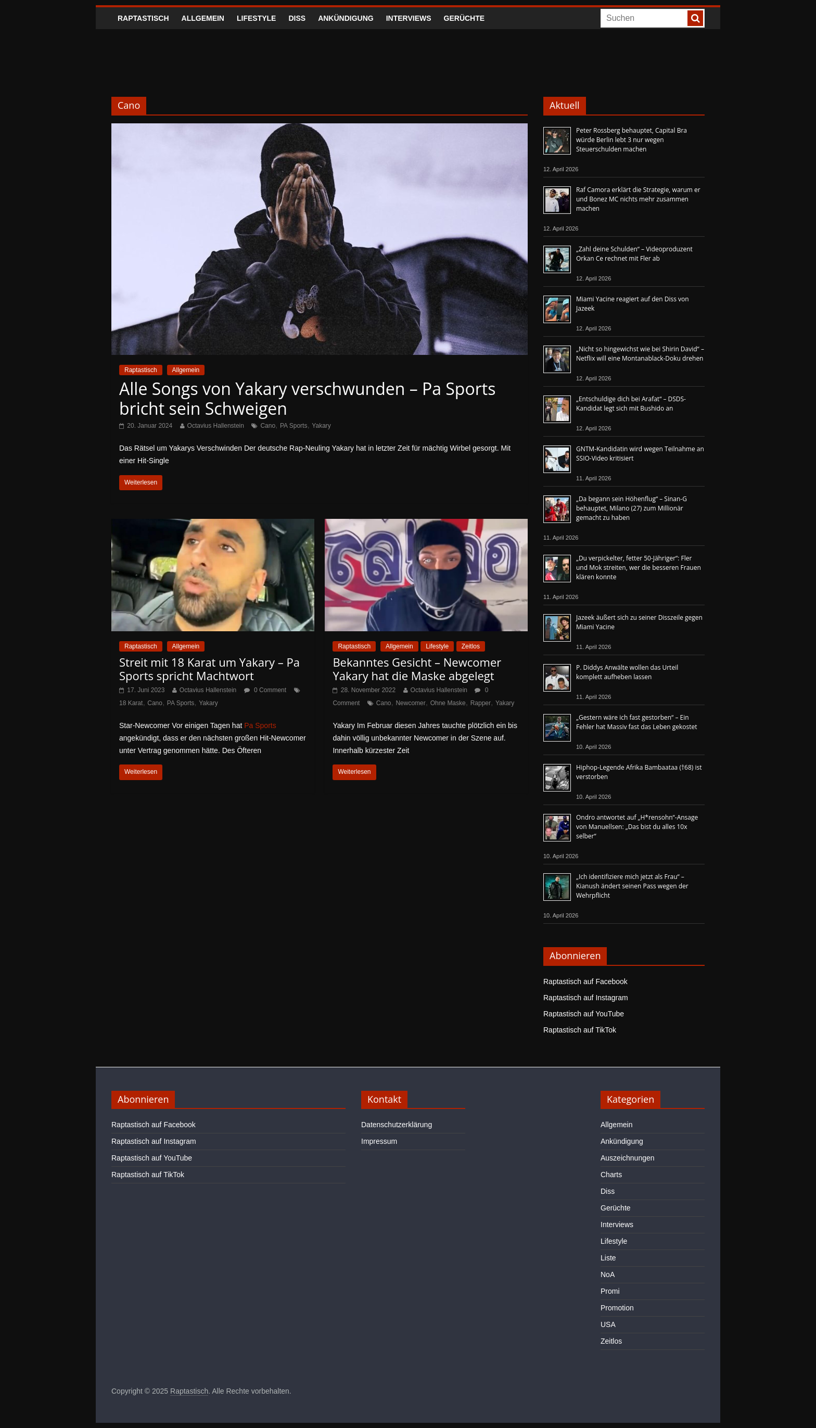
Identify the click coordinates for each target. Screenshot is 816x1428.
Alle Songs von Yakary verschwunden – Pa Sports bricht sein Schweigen (307, 398)
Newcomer (410, 703)
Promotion (617, 1308)
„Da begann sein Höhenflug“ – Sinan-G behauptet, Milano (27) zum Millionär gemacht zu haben (631, 508)
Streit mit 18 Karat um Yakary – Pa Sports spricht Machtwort (209, 668)
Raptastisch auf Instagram (585, 997)
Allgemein (203, 18)
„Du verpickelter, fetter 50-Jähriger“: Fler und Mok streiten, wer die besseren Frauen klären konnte (638, 567)
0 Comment (265, 690)
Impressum (379, 1141)
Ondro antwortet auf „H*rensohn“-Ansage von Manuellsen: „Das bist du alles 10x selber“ (637, 826)
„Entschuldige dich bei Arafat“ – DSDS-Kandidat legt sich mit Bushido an (631, 403)
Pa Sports (260, 725)
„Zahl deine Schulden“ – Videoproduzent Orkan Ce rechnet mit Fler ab (634, 254)
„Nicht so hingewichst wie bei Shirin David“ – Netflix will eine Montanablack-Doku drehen (640, 354)
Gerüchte (464, 18)
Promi (610, 1291)
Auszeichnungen (628, 1158)
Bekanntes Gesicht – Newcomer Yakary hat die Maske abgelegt (417, 668)
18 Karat (131, 703)
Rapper (480, 703)
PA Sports (293, 425)
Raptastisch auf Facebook (585, 981)
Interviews (408, 18)
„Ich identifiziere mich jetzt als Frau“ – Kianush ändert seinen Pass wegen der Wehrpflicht (632, 886)
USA (608, 1324)
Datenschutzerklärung (396, 1124)
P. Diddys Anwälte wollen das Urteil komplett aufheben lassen (627, 672)
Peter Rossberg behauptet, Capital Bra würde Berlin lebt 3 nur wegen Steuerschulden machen (631, 140)
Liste (608, 1258)
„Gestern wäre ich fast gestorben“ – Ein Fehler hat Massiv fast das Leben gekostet (636, 722)
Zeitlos (471, 646)
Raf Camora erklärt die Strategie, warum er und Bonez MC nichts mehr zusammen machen (638, 199)
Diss (296, 18)
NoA (608, 1274)
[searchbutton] (695, 18)
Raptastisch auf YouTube (583, 1014)
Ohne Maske (448, 703)
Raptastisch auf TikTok (579, 1030)
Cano (267, 425)
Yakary (321, 425)
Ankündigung (346, 18)
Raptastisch (143, 18)
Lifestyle (256, 18)
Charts (611, 1174)
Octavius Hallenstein (215, 425)
